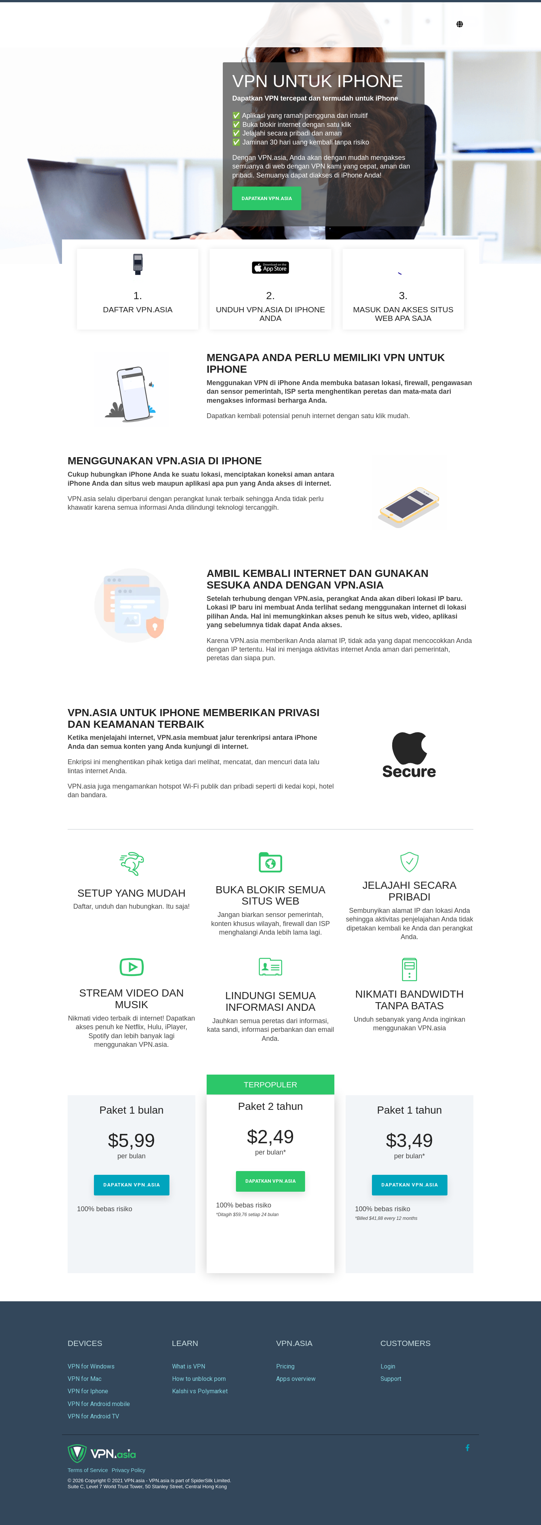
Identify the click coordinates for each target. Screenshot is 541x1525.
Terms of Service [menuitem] (88, 1471)
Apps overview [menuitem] (296, 1378)
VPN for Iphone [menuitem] (88, 1391)
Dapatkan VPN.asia (267, 198)
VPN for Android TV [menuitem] (93, 1416)
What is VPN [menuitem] (188, 1366)
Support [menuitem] (391, 1378)
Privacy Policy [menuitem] (128, 1471)
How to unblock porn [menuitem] (199, 1378)
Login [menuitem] (388, 1366)
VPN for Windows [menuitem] (91, 1366)
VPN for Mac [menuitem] (84, 1378)
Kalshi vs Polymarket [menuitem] (200, 1391)
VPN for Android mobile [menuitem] (99, 1404)
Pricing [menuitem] (285, 1366)
